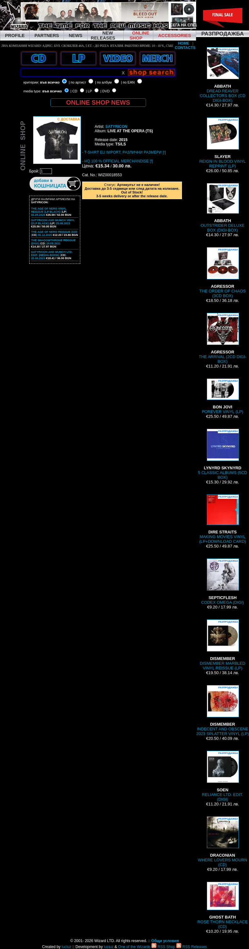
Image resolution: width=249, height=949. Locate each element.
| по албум (103, 82)
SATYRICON (116, 126)
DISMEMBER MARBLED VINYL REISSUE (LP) (223, 644)
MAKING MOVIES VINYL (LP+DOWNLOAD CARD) (222, 519)
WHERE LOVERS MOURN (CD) (222, 841)
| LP (89, 91)
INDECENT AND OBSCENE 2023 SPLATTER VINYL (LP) (222, 710)
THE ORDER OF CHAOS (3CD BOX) (222, 272)
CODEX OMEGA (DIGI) (222, 582)
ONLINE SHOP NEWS (98, 102)
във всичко (49, 82)
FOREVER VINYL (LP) (222, 396)
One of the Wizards (134, 947)
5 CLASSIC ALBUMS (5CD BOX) (222, 454)
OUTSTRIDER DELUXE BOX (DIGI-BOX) (223, 207)
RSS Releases (191, 947)
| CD (74, 91)
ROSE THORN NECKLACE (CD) (222, 905)
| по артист (77, 82)
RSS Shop (163, 947)
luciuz (66, 947)
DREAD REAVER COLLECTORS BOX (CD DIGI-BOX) (222, 75)
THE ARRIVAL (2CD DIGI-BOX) (222, 338)
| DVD (105, 91)
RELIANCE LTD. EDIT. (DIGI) (222, 776)
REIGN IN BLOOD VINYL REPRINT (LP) (222, 142)
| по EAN (128, 82)
